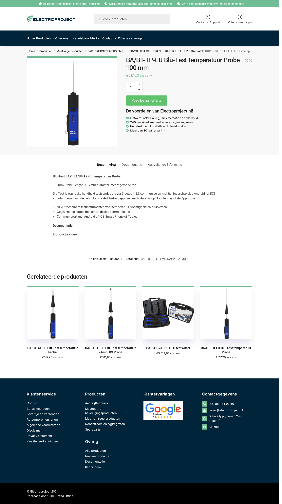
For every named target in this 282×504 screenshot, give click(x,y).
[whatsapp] (227, 416)
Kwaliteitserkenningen (42, 439)
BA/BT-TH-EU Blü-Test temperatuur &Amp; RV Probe (110, 348)
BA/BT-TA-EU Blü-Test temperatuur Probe (52, 348)
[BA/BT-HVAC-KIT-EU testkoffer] (246, 58)
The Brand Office (61, 494)
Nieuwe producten (98, 454)
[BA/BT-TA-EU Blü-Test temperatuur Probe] (250, 58)
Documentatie (95, 459)
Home (31, 48)
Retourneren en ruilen (42, 417)
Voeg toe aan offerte (146, 98)
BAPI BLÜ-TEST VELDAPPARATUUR (188, 48)
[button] (139, 82)
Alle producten (95, 448)
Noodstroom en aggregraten (105, 422)
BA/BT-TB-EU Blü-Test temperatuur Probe (226, 348)
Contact (32, 401)
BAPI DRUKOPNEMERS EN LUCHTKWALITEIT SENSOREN (124, 48)
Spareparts (93, 427)
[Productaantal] (131, 85)
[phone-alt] (227, 401)
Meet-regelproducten (70, 48)
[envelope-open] (227, 408)
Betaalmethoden (38, 406)
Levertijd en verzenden (43, 412)
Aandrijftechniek (96, 401)
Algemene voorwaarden (43, 423)
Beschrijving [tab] (106, 162)
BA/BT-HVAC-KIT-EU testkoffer (168, 346)
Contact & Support (208, 19)
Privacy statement (39, 433)
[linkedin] (227, 424)
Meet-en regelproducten (102, 416)
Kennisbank (93, 465)
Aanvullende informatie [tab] (165, 162)
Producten (45, 48)
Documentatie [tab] (132, 162)
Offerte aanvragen (240, 19)
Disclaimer (34, 428)
